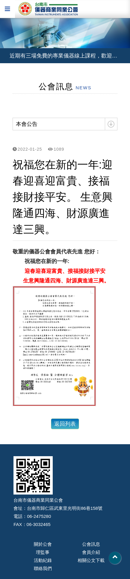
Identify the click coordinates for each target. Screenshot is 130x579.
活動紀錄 (43, 560)
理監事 (42, 552)
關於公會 (43, 544)
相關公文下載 (91, 560)
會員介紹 (91, 552)
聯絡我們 (43, 568)
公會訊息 (91, 544)
